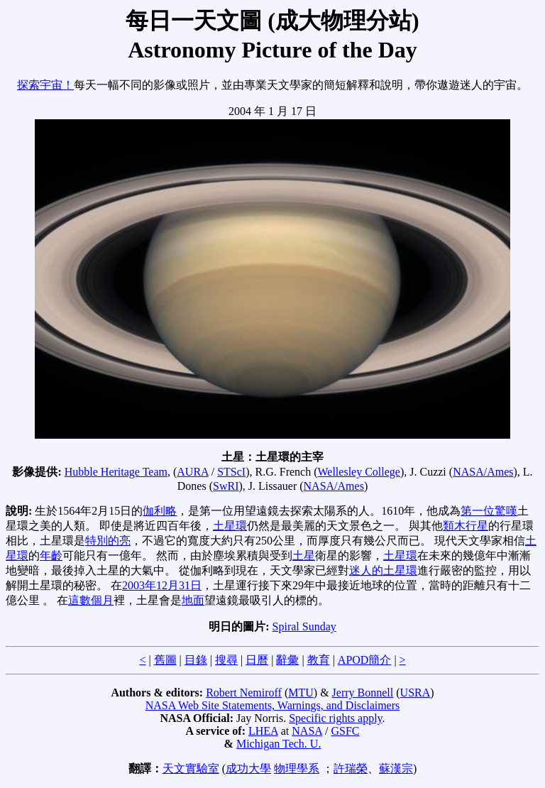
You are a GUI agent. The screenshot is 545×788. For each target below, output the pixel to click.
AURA (192, 472)
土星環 (230, 526)
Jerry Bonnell (363, 692)
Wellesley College (358, 472)
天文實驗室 (191, 768)
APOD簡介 (365, 660)
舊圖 (165, 660)
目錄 (196, 660)
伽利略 (160, 511)
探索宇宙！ (45, 85)
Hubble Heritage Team (116, 472)
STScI (231, 472)
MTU (301, 692)
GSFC (345, 731)
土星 (303, 555)
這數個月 (91, 600)
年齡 (51, 555)
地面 (193, 600)
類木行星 (465, 526)
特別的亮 (108, 541)
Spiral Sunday (304, 626)
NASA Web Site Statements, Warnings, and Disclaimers (272, 705)
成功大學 (248, 768)
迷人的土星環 (383, 570)
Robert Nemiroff (244, 692)
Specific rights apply (335, 718)
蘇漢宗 (396, 768)
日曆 (257, 660)
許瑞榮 (351, 768)
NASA (307, 731)
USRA (415, 692)
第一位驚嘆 (489, 511)
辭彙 (287, 660)
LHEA (263, 731)
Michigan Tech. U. (278, 744)
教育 (318, 660)
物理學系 (296, 768)
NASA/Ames (483, 472)
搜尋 (226, 660)
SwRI (225, 486)
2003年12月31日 (162, 585)
